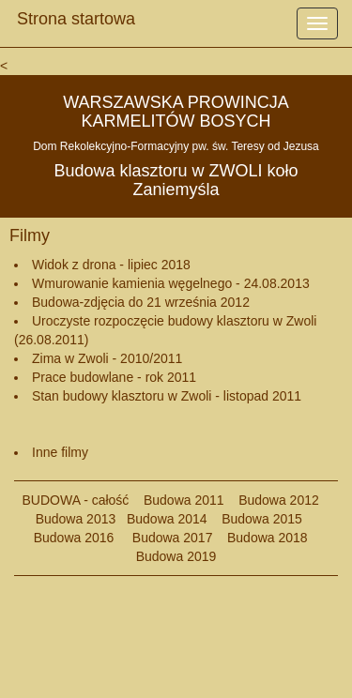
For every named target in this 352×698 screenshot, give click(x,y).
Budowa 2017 (164, 537)
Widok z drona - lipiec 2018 (111, 264)
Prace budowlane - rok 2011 (114, 377)
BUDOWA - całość (76, 500)
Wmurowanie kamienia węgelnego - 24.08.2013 (171, 283)
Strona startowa (76, 14)
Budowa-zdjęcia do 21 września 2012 (141, 302)
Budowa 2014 (167, 518)
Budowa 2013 (76, 518)
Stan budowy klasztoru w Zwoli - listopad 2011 (166, 395)
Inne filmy (60, 452)
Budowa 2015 (254, 518)
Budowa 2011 (184, 500)
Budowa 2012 (278, 500)
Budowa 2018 (259, 537)
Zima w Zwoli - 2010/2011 (107, 358)
